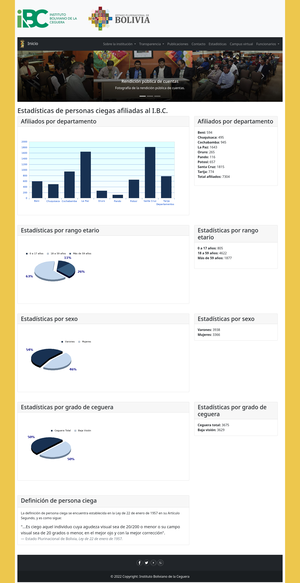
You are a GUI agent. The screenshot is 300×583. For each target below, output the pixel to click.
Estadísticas (218, 44)
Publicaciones (177, 44)
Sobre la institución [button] (118, 44)
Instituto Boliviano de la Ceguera (164, 576)
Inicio (27, 44)
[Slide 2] (150, 96)
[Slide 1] (143, 96)
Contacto (198, 44)
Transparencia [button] (150, 44)
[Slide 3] (157, 96)
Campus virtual (241, 44)
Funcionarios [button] (266, 44)
